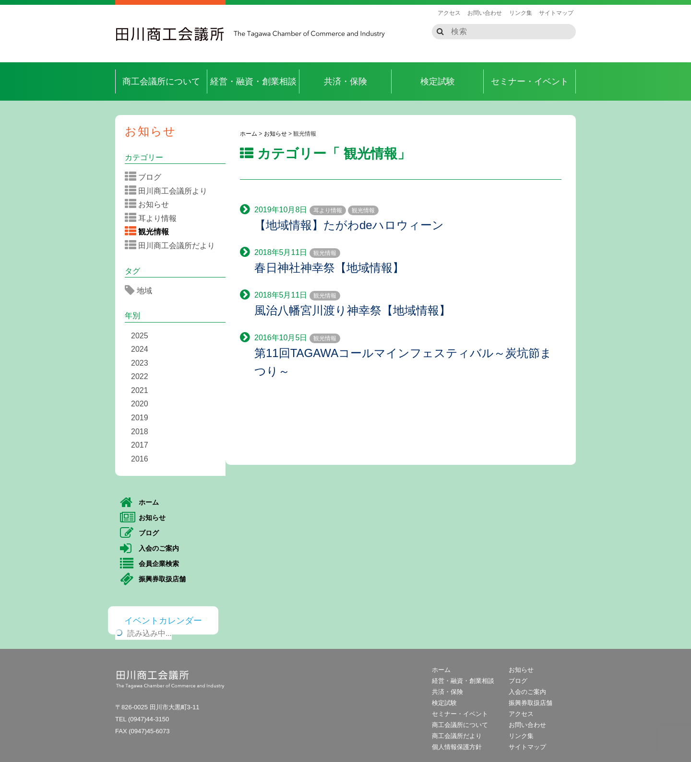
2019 (139, 418)
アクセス (449, 13)
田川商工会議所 (170, 34)
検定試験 (437, 81)
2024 (139, 349)
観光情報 (363, 210)
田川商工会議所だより (173, 245)
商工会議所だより (457, 735)
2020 (139, 404)
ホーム (139, 502)
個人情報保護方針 (457, 746)
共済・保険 (345, 81)
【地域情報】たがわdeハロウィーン (349, 225)
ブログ (146, 177)
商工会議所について (161, 81)
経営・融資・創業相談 (253, 81)
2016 (139, 459)
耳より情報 (327, 210)
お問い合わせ (484, 13)
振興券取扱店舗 (153, 579)
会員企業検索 (149, 564)
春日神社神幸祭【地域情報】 (329, 267)
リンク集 (520, 13)
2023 (139, 363)
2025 (139, 336)
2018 (139, 431)
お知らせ (150, 131)
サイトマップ (556, 13)
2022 (139, 376)
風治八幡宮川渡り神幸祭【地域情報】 (352, 310)
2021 (139, 390)
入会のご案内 (149, 548)
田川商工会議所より (169, 190)
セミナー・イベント (530, 81)
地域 (141, 290)
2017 (139, 445)
